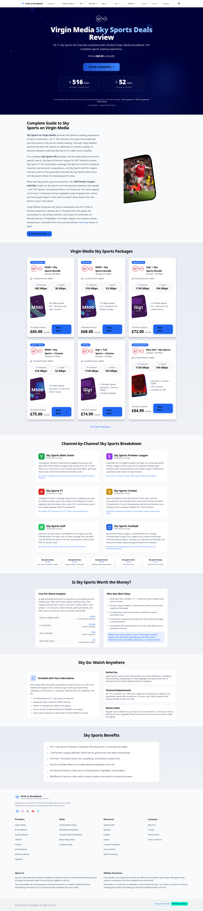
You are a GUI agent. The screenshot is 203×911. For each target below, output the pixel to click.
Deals (145, 3)
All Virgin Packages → (101, 426)
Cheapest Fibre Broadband (70, 834)
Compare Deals (65, 844)
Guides (107, 839)
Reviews (107, 829)
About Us (152, 825)
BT (82, 3)
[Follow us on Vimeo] (38, 811)
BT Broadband (21, 829)
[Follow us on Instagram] (22, 811)
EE (117, 3)
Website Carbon (179, 904)
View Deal (61, 329)
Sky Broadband (21, 834)
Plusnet (93, 3)
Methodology (102, 102)
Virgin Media (69, 3)
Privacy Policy (153, 834)
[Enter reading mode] (179, 3)
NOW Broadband (22, 854)
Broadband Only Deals (68, 829)
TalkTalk (18, 839)
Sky (105, 3)
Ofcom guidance (128, 99)
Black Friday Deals (67, 839)
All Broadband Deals (68, 825)
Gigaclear (19, 859)
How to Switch (110, 849)
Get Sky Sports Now (39, 233)
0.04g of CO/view (162, 904)
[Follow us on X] (27, 811)
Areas (156, 3)
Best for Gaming (110, 854)
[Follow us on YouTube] (33, 811)
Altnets (132, 3)
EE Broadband (21, 849)
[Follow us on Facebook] (17, 811)
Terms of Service (155, 839)
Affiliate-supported (142, 99)
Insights (52, 3)
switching (83, 222)
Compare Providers (112, 844)
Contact (166, 3)
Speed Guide (109, 825)
